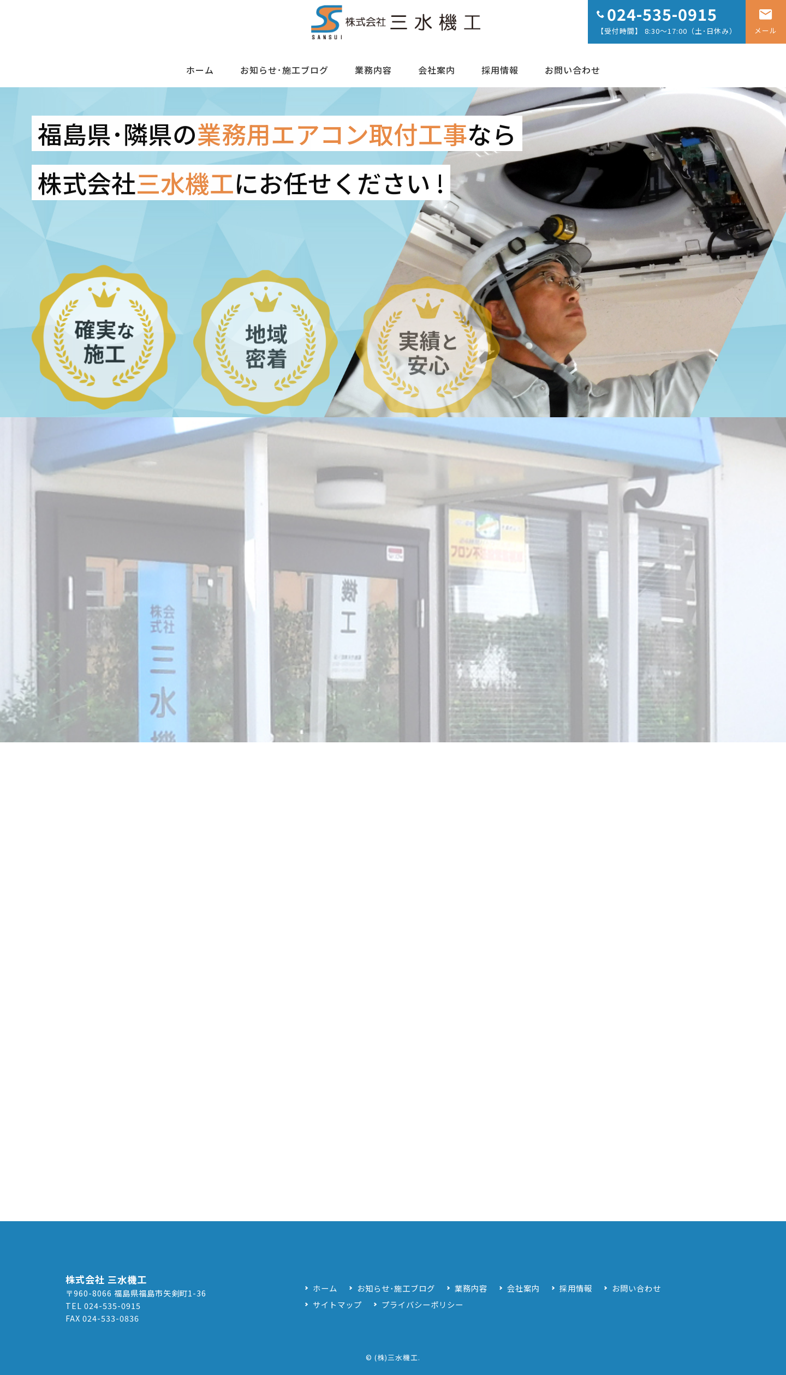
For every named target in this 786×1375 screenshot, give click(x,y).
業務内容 (373, 69)
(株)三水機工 (396, 1357)
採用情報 (500, 69)
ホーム (200, 69)
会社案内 (436, 69)
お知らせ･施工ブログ (284, 69)
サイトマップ (337, 1304)
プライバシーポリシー (422, 1304)
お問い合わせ (572, 69)
